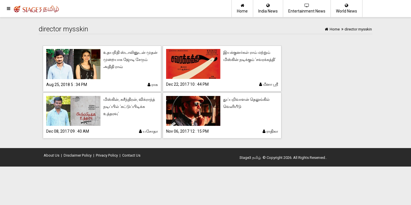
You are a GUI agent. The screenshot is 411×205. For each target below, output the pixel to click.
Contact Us (131, 155)
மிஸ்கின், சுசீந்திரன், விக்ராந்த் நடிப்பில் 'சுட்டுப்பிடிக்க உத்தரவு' (129, 106)
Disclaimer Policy (78, 155)
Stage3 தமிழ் (250, 157)
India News (268, 8)
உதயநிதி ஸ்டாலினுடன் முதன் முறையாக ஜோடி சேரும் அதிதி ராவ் (130, 59)
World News (346, 8)
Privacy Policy (107, 155)
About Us (51, 155)
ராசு (153, 84)
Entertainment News (306, 8)
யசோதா (148, 131)
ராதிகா (270, 131)
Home (242, 8)
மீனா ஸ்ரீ (268, 84)
